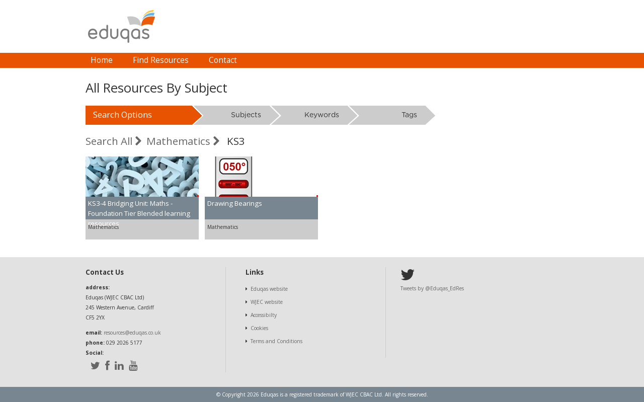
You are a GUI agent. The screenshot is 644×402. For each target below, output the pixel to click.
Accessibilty (264, 314)
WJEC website (267, 301)
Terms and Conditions (276, 341)
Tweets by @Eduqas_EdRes (432, 288)
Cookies (259, 328)
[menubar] (163, 60)
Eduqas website (269, 288)
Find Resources (161, 60)
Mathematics (182, 141)
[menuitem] (101, 60)
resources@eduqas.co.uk (132, 332)
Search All (113, 141)
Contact (223, 60)
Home (102, 60)
